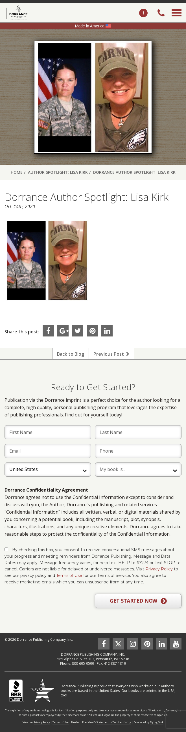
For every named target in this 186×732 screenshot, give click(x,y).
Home (17, 172)
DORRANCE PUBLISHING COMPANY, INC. (93, 654)
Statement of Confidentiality (114, 722)
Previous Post (111, 354)
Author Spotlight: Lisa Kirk (58, 172)
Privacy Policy (159, 569)
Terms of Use (69, 575)
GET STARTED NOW (138, 601)
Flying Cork (156, 722)
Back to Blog (70, 354)
